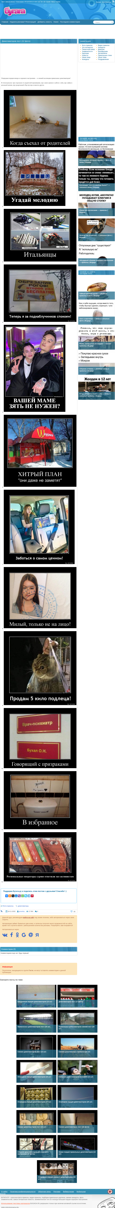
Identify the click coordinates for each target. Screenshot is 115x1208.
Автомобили (102, 53)
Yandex (58, 1)
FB (41, 1)
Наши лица (86, 57)
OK (44, 1)
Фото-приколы (8, 906)
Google (48, 1)
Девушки (101, 49)
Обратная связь (106, 2)
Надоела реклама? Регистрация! (23, 22)
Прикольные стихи (105, 55)
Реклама (98, 2)
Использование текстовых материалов (15, 1203)
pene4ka (22, 911)
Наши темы (102, 57)
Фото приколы (87, 45)
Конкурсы (85, 59)
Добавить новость (45, 22)
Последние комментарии (70, 22)
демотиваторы (23, 906)
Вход (3, 1)
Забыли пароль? (10, 1)
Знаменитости (87, 51)
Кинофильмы (103, 51)
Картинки (85, 53)
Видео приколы (103, 45)
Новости (85, 55)
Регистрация (20, 1)
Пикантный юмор (88, 49)
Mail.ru (53, 1)
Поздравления (103, 59)
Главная (5, 22)
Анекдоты (101, 47)
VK (39, 1)
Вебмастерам (68, 1192)
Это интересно (87, 47)
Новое (56, 22)
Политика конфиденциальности (22, 1192)
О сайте (4, 1192)
